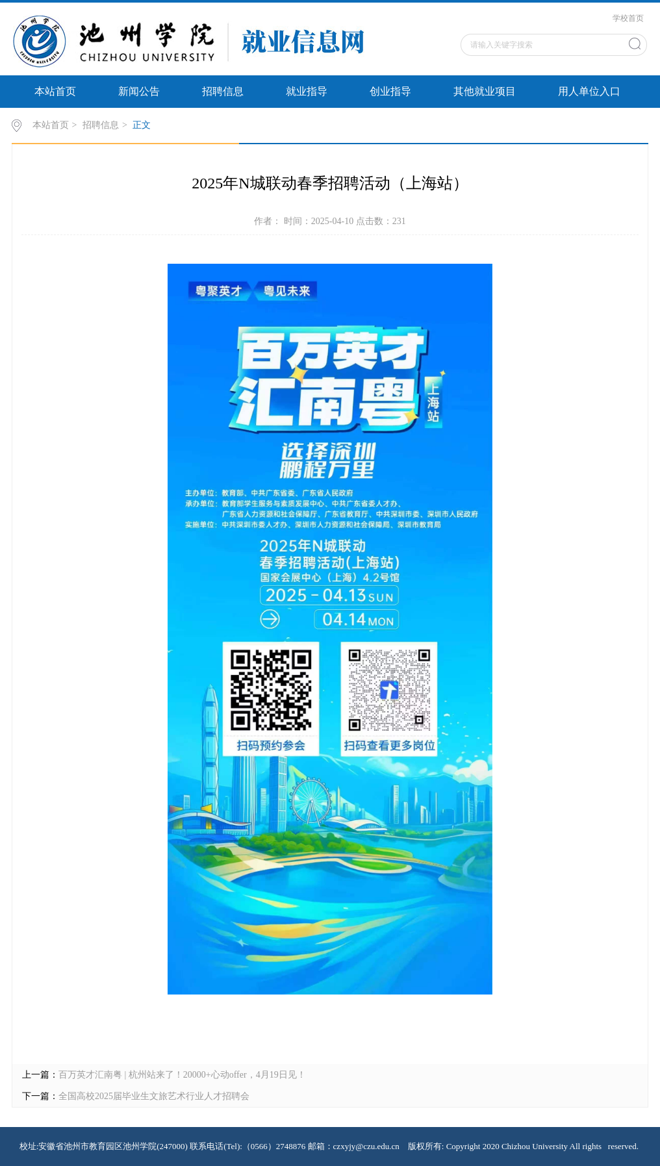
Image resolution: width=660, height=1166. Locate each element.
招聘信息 (223, 91)
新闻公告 (139, 91)
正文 (142, 125)
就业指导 (306, 91)
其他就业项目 (484, 91)
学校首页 (628, 18)
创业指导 (390, 91)
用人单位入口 (589, 91)
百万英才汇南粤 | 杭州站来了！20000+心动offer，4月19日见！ (182, 1075)
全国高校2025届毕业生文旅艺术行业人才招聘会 (153, 1096)
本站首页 (55, 91)
